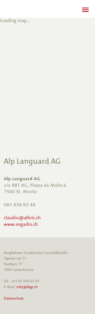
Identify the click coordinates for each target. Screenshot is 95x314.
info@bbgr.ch (27, 287)
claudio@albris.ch (22, 217)
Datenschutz (14, 298)
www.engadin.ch (21, 224)
